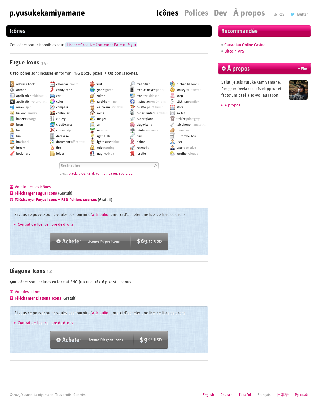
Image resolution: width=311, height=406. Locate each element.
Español (245, 395)
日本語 (283, 395)
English (208, 395)
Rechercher (155, 165)
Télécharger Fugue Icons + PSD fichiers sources (56, 200)
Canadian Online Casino (244, 45)
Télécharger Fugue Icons (36, 193)
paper (112, 173)
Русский (301, 395)
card (90, 173)
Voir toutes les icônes (33, 187)
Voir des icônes (27, 292)
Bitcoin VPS (234, 51)
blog (82, 173)
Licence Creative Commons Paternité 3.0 (101, 45)
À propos (232, 105)
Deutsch (226, 395)
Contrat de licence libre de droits (45, 224)
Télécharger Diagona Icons (38, 298)
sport (123, 173)
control (101, 173)
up (130, 173)
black (73, 173)
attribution (101, 214)
